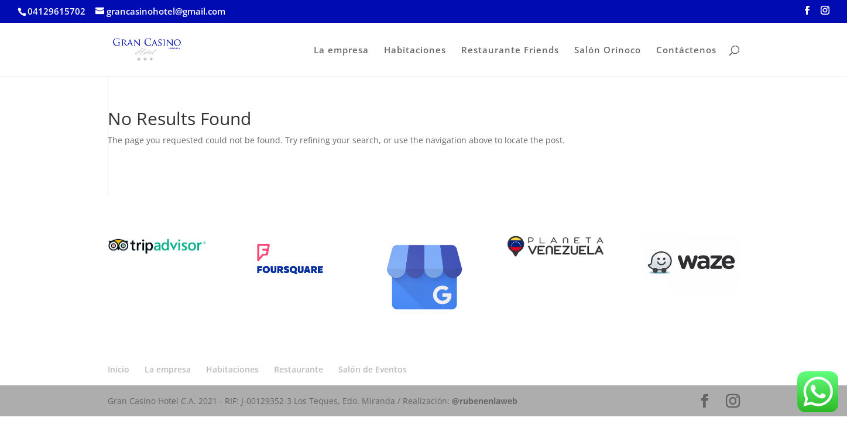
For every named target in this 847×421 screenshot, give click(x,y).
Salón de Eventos (372, 369)
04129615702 (56, 11)
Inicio (118, 369)
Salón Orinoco (607, 51)
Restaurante (298, 369)
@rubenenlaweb (484, 400)
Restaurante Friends (510, 51)
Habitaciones (415, 51)
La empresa (341, 51)
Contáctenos (686, 51)
